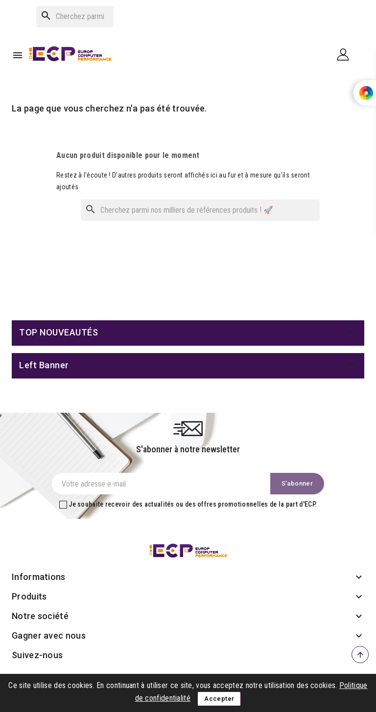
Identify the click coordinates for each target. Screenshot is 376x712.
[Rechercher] (75, 16)
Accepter (219, 698)
